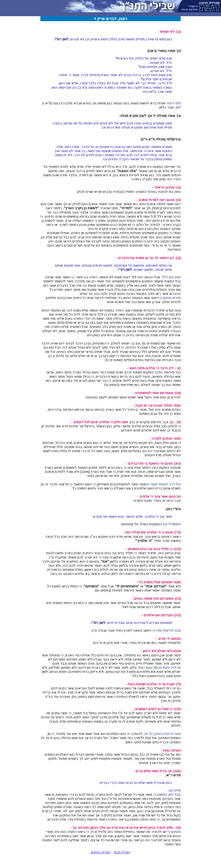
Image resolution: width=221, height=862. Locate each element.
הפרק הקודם (100, 852)
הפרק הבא (122, 852)
